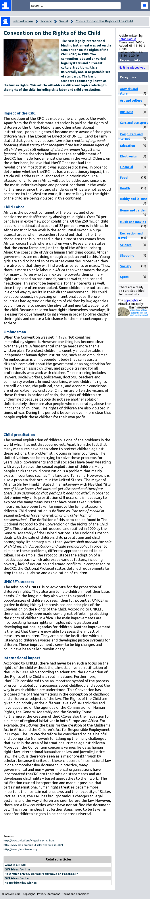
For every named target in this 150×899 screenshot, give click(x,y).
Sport (124, 277)
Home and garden (133, 210)
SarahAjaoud (127, 39)
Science (126, 245)
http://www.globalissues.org (20, 849)
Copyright (29, 894)
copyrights (131, 300)
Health (125, 188)
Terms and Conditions (75, 894)
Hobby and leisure (133, 199)
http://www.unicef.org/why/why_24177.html (29, 840)
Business (126, 112)
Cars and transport (134, 122)
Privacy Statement (48, 894)
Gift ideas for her (17, 878)
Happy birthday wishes (21, 882)
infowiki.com (23, 21)
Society (46, 21)
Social (63, 21)
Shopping (127, 255)
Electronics (128, 156)
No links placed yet (132, 67)
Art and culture (131, 100)
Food (124, 177)
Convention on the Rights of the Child (104, 21)
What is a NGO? (16, 864)
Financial (126, 167)
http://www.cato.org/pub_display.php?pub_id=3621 (33, 845)
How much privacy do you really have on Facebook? (41, 873)
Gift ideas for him (17, 869)
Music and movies (133, 222)
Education (127, 145)
